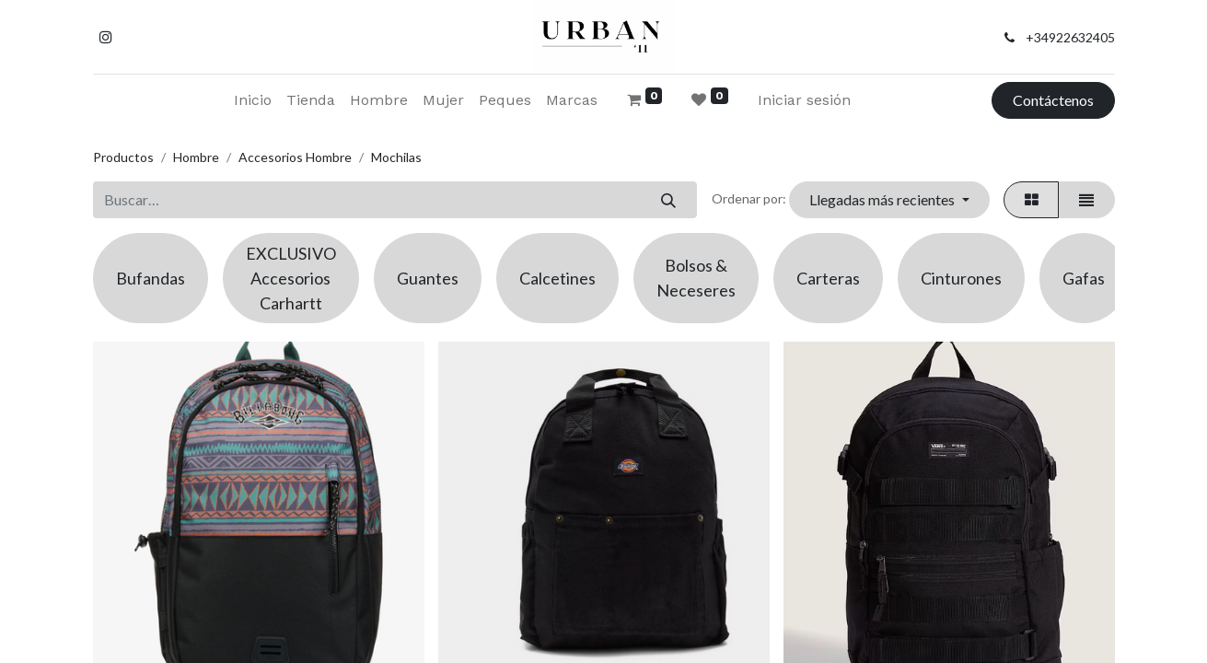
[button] (889, 199)
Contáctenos (1053, 100)
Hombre (196, 157)
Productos (123, 157)
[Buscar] (669, 199)
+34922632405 (1070, 37)
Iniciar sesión (804, 100)
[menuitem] (252, 100)
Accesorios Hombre (295, 157)
